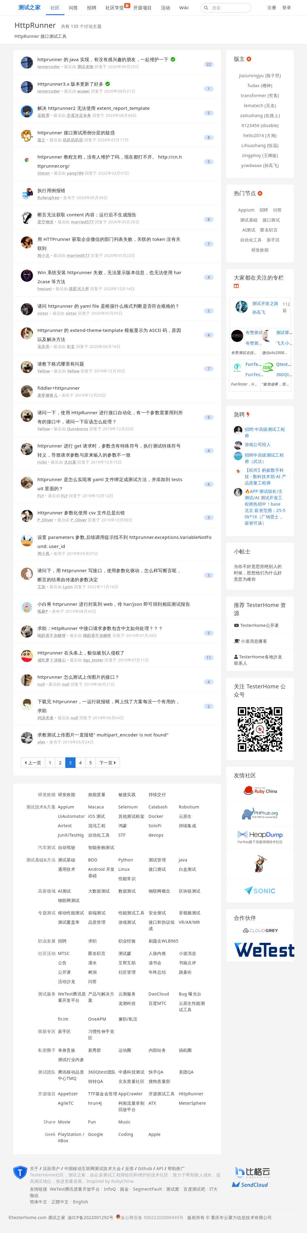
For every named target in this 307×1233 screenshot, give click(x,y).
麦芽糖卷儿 (47, 395)
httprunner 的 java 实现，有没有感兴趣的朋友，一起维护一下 (103, 59)
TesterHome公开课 (259, 625)
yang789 (75, 173)
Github (145, 1168)
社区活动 (47, 953)
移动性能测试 (71, 913)
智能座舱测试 (101, 847)
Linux (124, 869)
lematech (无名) (260, 105)
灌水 (92, 963)
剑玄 (71, 346)
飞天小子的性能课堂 (285, 343)
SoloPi (155, 825)
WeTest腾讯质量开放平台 (75, 1189)
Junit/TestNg (71, 835)
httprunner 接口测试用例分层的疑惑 (76, 133)
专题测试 (47, 913)
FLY (40, 495)
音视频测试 (190, 913)
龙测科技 (127, 1003)
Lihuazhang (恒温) (260, 145)
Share (50, 1122)
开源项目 (142, 8)
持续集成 (187, 825)
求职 (92, 941)
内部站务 (157, 1050)
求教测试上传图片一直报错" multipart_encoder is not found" (103, 735)
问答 (73, 8)
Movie (64, 1122)
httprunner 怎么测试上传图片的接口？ (78, 677)
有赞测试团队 (255, 343)
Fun (92, 1122)
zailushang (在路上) (260, 115)
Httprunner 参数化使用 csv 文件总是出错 (81, 513)
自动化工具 (99, 835)
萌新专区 (47, 1031)
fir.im (63, 1019)
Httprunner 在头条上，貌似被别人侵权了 (81, 653)
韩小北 (43, 255)
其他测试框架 (131, 816)
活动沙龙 (67, 981)
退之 (41, 140)
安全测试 (157, 913)
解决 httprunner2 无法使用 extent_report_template (93, 108)
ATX (152, 1103)
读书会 (155, 963)
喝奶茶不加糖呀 (51, 635)
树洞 (92, 972)
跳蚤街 (185, 972)
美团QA (186, 1072)
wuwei (83, 91)
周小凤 (43, 553)
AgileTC (66, 1103)
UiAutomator (71, 816)
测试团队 (47, 1072)
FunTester (256, 364)
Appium (66, 807)
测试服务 (47, 994)
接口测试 (157, 869)
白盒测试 (187, 869)
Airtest (65, 825)
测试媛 (124, 953)
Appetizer (68, 1094)
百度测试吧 (194, 1189)
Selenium (128, 807)
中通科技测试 (131, 1072)
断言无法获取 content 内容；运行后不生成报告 (87, 215)
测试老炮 (85, 66)
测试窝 (172, 1189)
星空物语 (45, 222)
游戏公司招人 (258, 444)
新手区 (64, 1031)
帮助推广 (176, 1168)
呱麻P (42, 611)
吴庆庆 (43, 346)
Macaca (96, 807)
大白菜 (70, 462)
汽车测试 (47, 847)
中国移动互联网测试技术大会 (92, 1168)
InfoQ (110, 1189)
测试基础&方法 (41, 860)
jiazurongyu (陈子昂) (260, 75)
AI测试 (64, 891)
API (159, 1168)
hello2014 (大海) (259, 135)
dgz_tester (93, 660)
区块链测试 (190, 891)
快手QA (156, 1072)
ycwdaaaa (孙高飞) (260, 165)
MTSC (64, 953)
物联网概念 (159, 891)
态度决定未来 (79, 115)
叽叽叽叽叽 (73, 140)
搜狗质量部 (159, 1081)
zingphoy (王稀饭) (260, 155)
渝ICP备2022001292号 (89, 1217)
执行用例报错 (51, 190)
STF (122, 835)
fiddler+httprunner (58, 388)
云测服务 (127, 994)
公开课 (64, 972)
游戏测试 (127, 922)
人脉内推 (157, 953)
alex (41, 742)
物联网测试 (69, 900)
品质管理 (97, 922)
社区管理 (127, 972)
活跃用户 (51, 1168)
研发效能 (47, 794)
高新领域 (47, 891)
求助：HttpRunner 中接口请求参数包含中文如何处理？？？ (100, 628)
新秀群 (94, 1050)
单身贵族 (67, 1050)
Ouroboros (77, 428)
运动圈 (124, 1050)
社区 (55, 8)
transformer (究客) (260, 95)
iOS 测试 (96, 816)
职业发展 (47, 941)
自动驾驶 (67, 847)
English (80, 1202)
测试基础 (67, 860)
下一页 (107, 763)
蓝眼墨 (43, 115)
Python (125, 860)
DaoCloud (159, 994)
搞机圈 (185, 1050)
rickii (42, 462)
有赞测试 (254, 332)
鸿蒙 (122, 825)
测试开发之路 (265, 303)
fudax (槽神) (260, 85)
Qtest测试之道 (290, 364)
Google (95, 1134)
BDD (93, 860)
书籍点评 (187, 963)
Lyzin (68, 586)
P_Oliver (45, 520)
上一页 (33, 763)
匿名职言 (97, 953)
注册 (271, 7)
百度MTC (157, 1003)
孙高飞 (258, 312)
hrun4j (95, 1103)
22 (208, 64)
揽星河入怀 (79, 288)
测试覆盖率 (69, 922)
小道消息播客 (254, 641)
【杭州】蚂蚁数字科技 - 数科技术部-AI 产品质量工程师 (265, 476)
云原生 (185, 816)
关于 (34, 1168)
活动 (165, 8)
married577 (82, 222)
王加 (41, 586)
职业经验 (127, 941)
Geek (50, 1134)
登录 (286, 7)
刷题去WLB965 (164, 941)
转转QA (95, 1081)
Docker (156, 816)
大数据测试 (99, 891)
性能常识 (127, 878)
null (41, 684)
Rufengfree (48, 197)
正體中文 (60, 1202)
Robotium (189, 807)
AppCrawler (130, 1094)
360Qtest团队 (102, 1072)
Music (124, 1122)
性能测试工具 (131, 913)
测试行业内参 (71, 1059)
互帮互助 (127, 963)
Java (183, 860)
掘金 (124, 1189)
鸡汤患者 (45, 717)
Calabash (158, 807)
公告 (62, 963)
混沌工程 (97, 825)
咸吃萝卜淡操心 (51, 660)
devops (156, 835)
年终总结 (157, 972)
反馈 (129, 1168)
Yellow (43, 371)
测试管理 (157, 860)
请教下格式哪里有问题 (60, 364)
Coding (125, 1134)
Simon (43, 173)
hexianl (44, 288)
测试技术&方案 (41, 807)
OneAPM (97, 1019)
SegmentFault (147, 1189)
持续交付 (157, 794)
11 (208, 657)
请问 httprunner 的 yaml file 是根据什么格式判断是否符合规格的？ (108, 306)
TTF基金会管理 (102, 1094)
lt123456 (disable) (260, 125)
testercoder (48, 66)
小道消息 (187, 953)
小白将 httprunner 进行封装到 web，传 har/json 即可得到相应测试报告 (113, 604)
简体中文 (38, 1202)
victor (43, 313)
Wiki (184, 8)
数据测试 (127, 891)
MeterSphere (192, 1103)
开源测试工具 (162, 1094)
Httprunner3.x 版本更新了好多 (71, 84)
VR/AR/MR (189, 922)
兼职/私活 (127, 1019)
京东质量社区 (131, 1081)
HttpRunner (191, 1094)
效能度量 (97, 794)
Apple (155, 1134)
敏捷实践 (127, 794)
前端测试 (97, 913)
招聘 (91, 8)
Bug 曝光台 (190, 994)
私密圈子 (47, 1050)
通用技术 (67, 869)
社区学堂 (117, 7)
